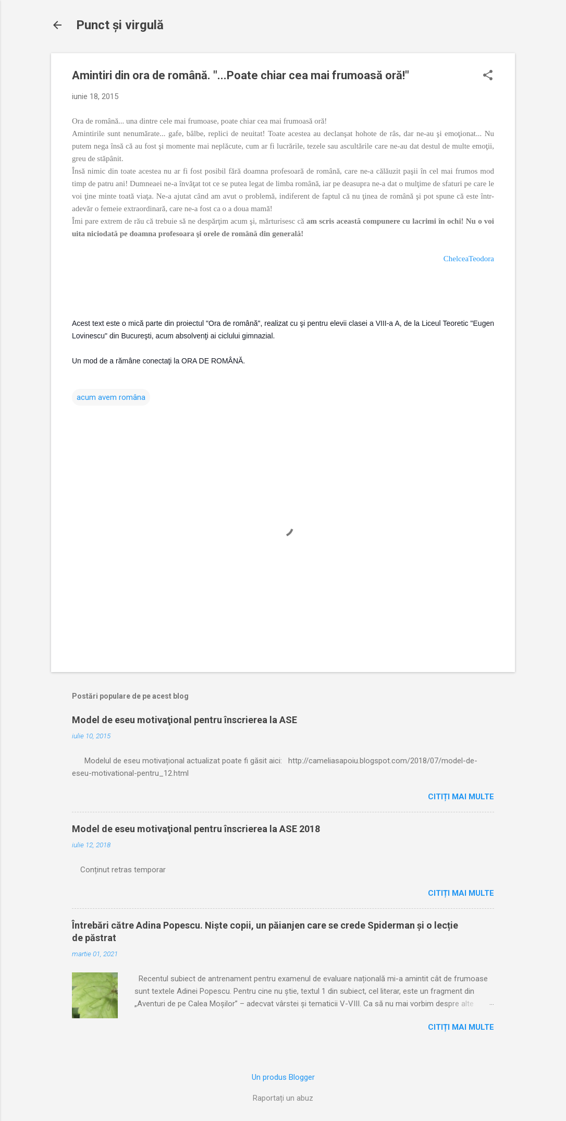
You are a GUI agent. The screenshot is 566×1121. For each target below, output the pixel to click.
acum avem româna (111, 397)
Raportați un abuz (283, 1098)
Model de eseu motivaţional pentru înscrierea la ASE (184, 719)
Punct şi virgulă (120, 25)
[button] (488, 76)
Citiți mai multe (461, 796)
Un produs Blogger (283, 1077)
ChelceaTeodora (469, 258)
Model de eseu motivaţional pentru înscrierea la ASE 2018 (196, 828)
